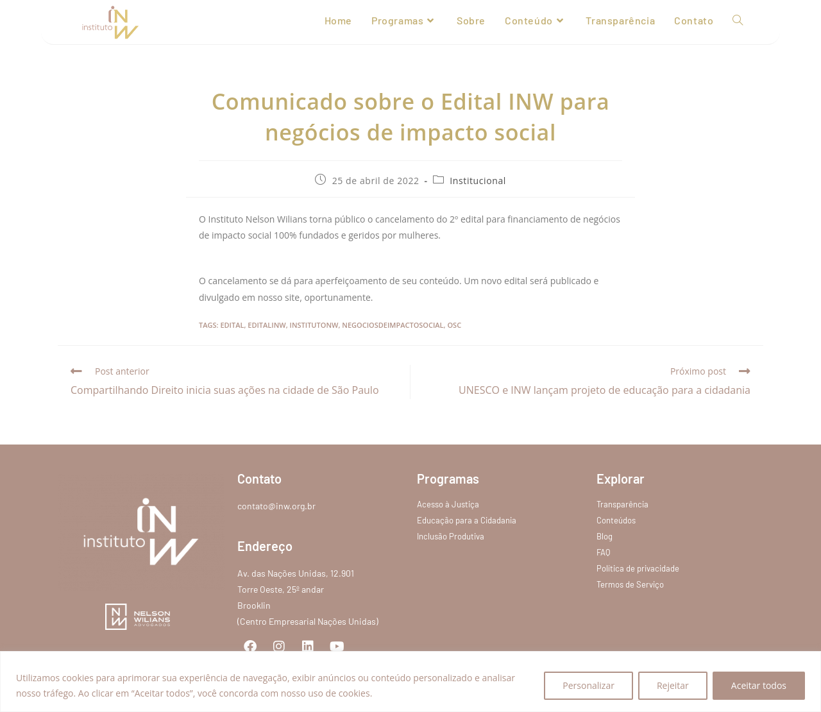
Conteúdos (616, 520)
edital (232, 325)
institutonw (314, 325)
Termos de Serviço (630, 584)
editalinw (266, 325)
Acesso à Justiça (448, 504)
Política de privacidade (638, 568)
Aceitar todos (758, 685)
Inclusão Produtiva (450, 536)
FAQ (603, 552)
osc (454, 325)
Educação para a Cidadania (466, 520)
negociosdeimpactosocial (392, 325)
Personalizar (588, 685)
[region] (410, 681)
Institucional (478, 180)
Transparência (622, 504)
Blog (605, 536)
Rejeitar (673, 685)
